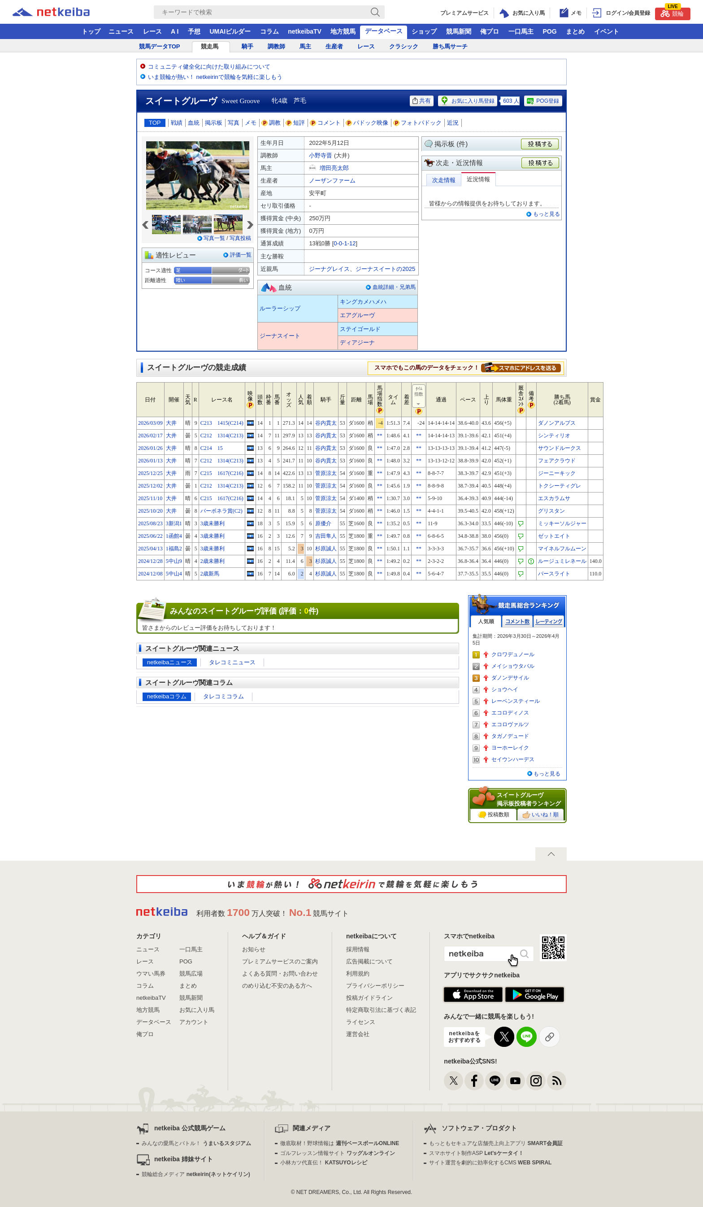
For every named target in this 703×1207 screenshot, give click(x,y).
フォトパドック (418, 122)
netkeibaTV (304, 31)
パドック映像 (367, 122)
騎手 (247, 46)
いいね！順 (540, 815)
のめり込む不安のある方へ (277, 985)
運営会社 (357, 1034)
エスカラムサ (554, 498)
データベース (384, 31)
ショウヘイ (504, 689)
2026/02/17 (150, 435)
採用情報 (357, 949)
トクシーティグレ (559, 486)
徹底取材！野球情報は (339, 1143)
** (379, 435)
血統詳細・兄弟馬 (394, 287)
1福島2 (174, 548)
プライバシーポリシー (375, 985)
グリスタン (551, 511)
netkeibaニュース (169, 662)
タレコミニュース (232, 662)
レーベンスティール (515, 701)
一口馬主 (521, 31)
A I (174, 31)
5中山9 (174, 561)
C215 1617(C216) (221, 473)
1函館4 (174, 536)
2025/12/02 (150, 486)
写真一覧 (214, 238)
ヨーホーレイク (510, 748)
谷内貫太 (326, 423)
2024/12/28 (150, 561)
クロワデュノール (512, 654)
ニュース (121, 31)
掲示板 (213, 122)
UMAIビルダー (230, 31)
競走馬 (209, 46)
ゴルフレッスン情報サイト (337, 1153)
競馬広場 (191, 973)
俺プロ (489, 31)
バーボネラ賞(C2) (221, 511)
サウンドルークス (559, 448)
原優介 (323, 523)
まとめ (575, 31)
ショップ (424, 31)
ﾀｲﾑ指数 (419, 396)
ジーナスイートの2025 (385, 269)
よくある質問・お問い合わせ (280, 973)
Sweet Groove (240, 101)
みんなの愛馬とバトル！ (196, 1143)
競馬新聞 (458, 31)
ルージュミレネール (562, 561)
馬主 (305, 46)
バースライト (554, 574)
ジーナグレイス (329, 269)
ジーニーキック (557, 473)
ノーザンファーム (332, 180)
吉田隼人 (326, 536)
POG (549, 31)
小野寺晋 (320, 155)
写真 (233, 122)
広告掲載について (369, 961)
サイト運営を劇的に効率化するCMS (490, 1162)
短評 (295, 122)
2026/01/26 (150, 448)
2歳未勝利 (212, 561)
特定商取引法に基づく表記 (381, 1010)
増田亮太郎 (334, 168)
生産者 (334, 46)
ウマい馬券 (150, 973)
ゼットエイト (554, 536)
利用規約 (357, 973)
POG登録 (542, 101)
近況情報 (478, 179)
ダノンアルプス (557, 423)
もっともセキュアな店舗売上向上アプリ (496, 1143)
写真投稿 (240, 238)
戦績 (176, 122)
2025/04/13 (150, 548)
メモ (250, 122)
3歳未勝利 (212, 523)
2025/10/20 (150, 511)
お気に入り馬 (196, 1010)
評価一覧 (241, 255)
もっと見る (546, 214)
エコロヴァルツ (510, 724)
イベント (606, 31)
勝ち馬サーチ (450, 46)
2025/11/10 (150, 498)
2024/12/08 (150, 574)
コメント (325, 122)
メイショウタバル (512, 666)
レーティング (549, 621)
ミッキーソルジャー (562, 523)
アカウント (193, 1022)
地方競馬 (343, 31)
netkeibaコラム (167, 696)
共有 (421, 100)
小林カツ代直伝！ (323, 1162)
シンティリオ (554, 435)
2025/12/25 (150, 473)
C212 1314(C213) (221, 435)
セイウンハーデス (512, 759)
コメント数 (517, 621)
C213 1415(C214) (221, 423)
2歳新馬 (209, 574)
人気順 (486, 621)
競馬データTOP (159, 46)
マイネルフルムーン (562, 548)
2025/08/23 (150, 523)
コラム (269, 31)
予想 (194, 31)
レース (152, 31)
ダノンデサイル (510, 678)
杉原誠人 (326, 548)
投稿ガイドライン (369, 997)
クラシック (403, 46)
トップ (91, 31)
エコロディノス (510, 713)
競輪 (672, 12)
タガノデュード (510, 736)
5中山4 (174, 574)
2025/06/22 (150, 536)
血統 (194, 122)
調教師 (276, 46)
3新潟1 (174, 523)
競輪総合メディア (196, 1174)
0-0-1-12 (345, 243)
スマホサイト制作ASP (476, 1153)
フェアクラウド (557, 461)
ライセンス (360, 1022)
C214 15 (211, 448)
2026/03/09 (150, 423)
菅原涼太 (326, 473)
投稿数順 (493, 815)
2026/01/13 (150, 461)
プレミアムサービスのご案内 (280, 961)
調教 (271, 122)
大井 (171, 423)
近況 (453, 122)
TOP (155, 122)
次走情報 (444, 180)
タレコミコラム (223, 696)
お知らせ (253, 949)
